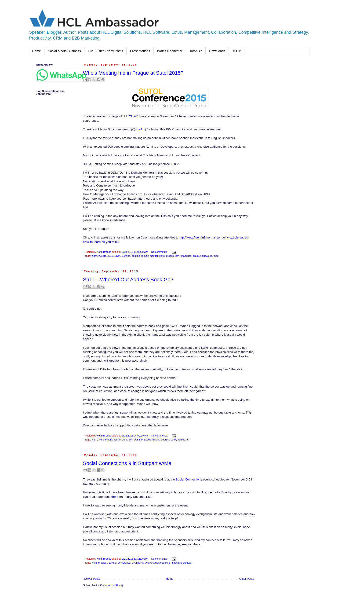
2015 (110, 255)
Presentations (140, 51)
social (156, 562)
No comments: (159, 251)
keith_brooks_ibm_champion (175, 255)
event (148, 562)
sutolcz (140, 129)
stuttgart (187, 562)
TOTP (236, 51)
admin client (121, 439)
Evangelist (138, 562)
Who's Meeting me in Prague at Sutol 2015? (133, 73)
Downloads (217, 51)
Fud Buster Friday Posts (105, 51)
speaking (207, 255)
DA (131, 439)
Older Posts (246, 578)
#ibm (94, 255)
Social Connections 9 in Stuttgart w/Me (127, 463)
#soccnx (112, 562)
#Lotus (102, 255)
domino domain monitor (145, 255)
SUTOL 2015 (132, 116)
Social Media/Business (64, 51)
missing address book (164, 439)
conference (124, 562)
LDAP (147, 439)
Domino (126, 255)
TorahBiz (195, 51)
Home (36, 51)
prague (197, 255)
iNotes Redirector (169, 51)
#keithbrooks (105, 439)
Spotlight (177, 562)
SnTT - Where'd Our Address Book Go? (128, 279)
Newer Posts (92, 578)
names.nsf (183, 439)
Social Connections (189, 479)
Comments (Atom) (111, 585)
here (115, 497)
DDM (117, 255)
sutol (216, 255)
